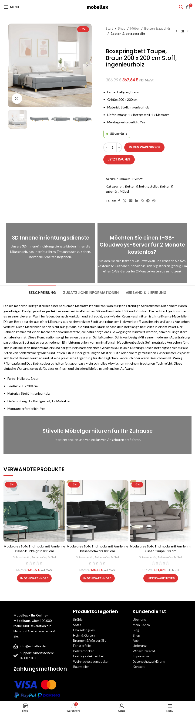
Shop (121, 28)
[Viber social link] (154, 201)
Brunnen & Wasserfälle (89, 640)
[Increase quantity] (119, 147)
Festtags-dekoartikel (88, 656)
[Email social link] (131, 201)
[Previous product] (176, 31)
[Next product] (188, 31)
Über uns (139, 619)
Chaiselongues (84, 630)
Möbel (134, 28)
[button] (12, 65)
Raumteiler (81, 667)
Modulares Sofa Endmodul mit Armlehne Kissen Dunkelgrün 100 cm (34, 548)
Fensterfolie (82, 646)
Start (109, 28)
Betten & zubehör (157, 28)
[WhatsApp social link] (142, 201)
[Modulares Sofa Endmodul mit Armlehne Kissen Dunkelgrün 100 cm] (34, 511)
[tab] (42, 292)
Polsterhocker (83, 651)
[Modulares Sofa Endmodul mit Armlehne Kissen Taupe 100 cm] (161, 511)
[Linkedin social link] (136, 201)
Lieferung (140, 646)
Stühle (78, 619)
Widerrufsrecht (144, 651)
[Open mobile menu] (11, 7)
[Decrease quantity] (106, 147)
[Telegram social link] (148, 201)
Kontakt (139, 667)
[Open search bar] (181, 7)
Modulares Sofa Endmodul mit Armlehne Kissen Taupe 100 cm (160, 548)
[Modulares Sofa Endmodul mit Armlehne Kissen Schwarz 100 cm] (97, 511)
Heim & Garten (84, 635)
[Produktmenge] (112, 147)
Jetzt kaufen (119, 159)
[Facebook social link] (119, 201)
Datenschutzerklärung (149, 661)
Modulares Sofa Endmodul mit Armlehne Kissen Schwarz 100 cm (97, 548)
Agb (136, 640)
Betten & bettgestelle (128, 33)
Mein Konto (141, 625)
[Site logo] (97, 7)
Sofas (77, 625)
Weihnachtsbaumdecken (91, 661)
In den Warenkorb (144, 147)
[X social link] (125, 201)
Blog (136, 630)
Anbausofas (39, 557)
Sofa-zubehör (20, 557)
